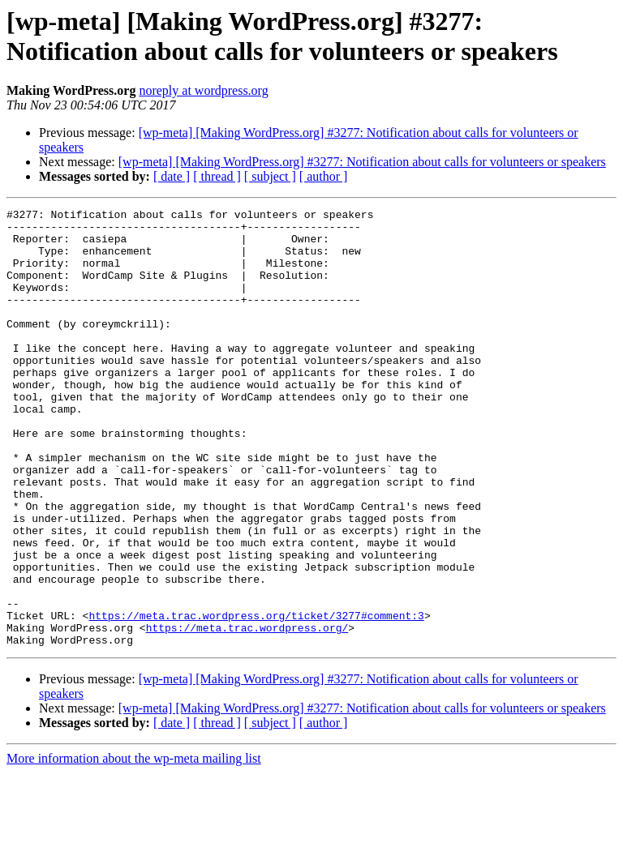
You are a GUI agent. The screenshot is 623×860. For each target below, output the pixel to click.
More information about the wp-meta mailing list (133, 846)
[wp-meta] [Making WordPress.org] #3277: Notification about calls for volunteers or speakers (362, 162)
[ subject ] (270, 176)
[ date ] (171, 176)
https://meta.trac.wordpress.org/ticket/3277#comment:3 (255, 698)
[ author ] (323, 176)
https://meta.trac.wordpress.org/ (247, 712)
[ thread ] (217, 176)
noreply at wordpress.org (203, 90)
